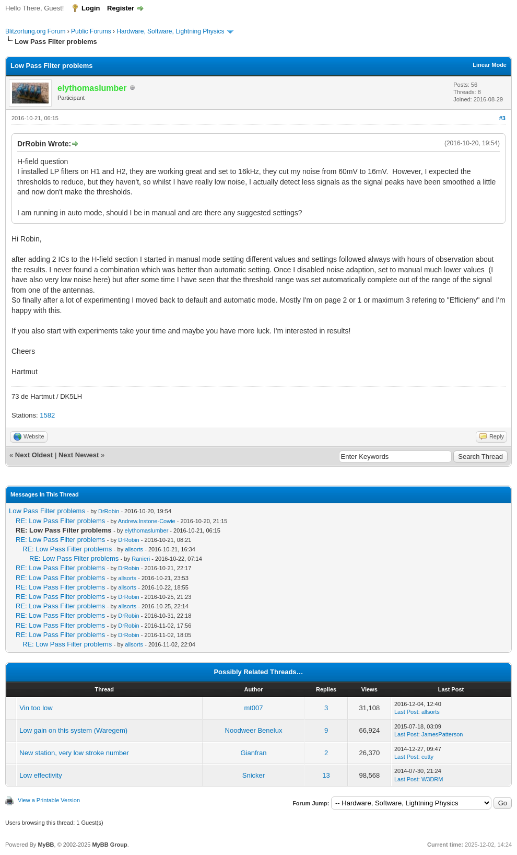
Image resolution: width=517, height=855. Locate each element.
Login (90, 8)
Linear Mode (490, 65)
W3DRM (432, 779)
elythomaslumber (147, 530)
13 (326, 775)
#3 (502, 118)
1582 (47, 415)
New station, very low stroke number (74, 753)
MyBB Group (109, 844)
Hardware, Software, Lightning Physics (170, 31)
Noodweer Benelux (254, 730)
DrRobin (108, 511)
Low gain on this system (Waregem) (73, 730)
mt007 (253, 708)
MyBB (46, 844)
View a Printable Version (49, 800)
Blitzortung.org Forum (35, 31)
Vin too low (35, 708)
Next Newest (78, 455)
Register (120, 8)
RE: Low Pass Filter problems (60, 521)
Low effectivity (40, 775)
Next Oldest (34, 455)
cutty (427, 757)
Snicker (253, 775)
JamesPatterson (442, 734)
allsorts (134, 549)
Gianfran (254, 753)
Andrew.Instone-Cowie (146, 521)
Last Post (406, 712)
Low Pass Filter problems (47, 511)
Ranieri (141, 559)
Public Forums (91, 31)
